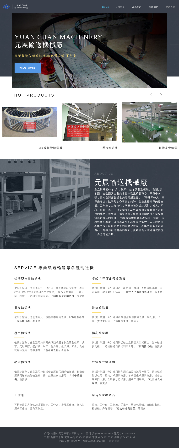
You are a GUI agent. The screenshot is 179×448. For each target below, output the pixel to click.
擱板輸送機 (23, 321)
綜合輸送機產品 (126, 408)
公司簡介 (120, 7)
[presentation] (151, 95)
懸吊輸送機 (89, 147)
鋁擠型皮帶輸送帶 (63, 296)
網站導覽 (170, 7)
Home (105, 7)
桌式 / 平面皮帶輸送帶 (139, 292)
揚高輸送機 (145, 346)
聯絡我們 (153, 7)
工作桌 (55, 404)
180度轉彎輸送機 (30, 147)
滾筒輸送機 (122, 321)
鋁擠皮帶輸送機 (149, 147)
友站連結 (114, 441)
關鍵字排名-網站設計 (95, 441)
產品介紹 (136, 7)
